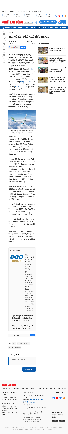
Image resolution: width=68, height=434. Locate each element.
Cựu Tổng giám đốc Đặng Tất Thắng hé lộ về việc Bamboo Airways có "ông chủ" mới (22, 318)
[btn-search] (32, 22)
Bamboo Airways (15, 347)
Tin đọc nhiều (43, 44)
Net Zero (32, 28)
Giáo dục (51, 28)
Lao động (20, 28)
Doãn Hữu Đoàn (21, 87)
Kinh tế (38, 28)
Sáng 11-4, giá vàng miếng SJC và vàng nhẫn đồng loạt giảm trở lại (57, 60)
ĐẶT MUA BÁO (37, 11)
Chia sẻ (23, 47)
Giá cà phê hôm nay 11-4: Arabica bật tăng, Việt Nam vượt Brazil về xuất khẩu (57, 90)
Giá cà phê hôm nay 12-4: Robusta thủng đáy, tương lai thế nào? (57, 70)
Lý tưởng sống (5, 16)
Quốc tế (13, 28)
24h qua (48, 16)
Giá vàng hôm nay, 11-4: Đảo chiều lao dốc (57, 49)
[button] (4, 59)
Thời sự (7, 28)
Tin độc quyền (27, 16)
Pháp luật (58, 28)
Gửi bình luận (29, 369)
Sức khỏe (44, 28)
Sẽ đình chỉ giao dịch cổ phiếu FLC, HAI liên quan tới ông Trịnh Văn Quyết (29, 262)
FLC (31, 69)
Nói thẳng (17, 16)
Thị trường (39, 16)
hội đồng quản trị (23, 343)
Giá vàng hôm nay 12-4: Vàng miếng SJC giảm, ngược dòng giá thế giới (57, 79)
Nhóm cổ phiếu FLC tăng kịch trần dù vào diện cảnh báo (22, 327)
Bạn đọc (26, 28)
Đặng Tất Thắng (26, 82)
